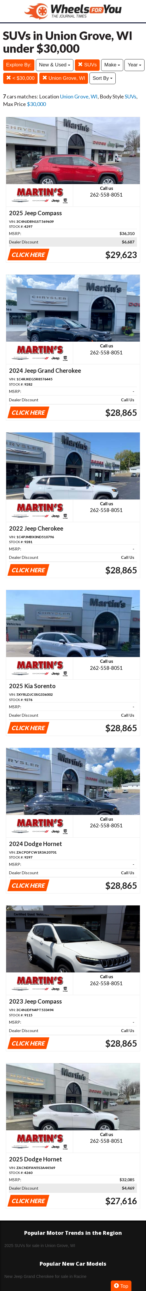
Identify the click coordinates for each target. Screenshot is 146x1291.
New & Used (54, 65)
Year (134, 65)
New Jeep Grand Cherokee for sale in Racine (45, 1276)
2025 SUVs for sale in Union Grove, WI (39, 1245)
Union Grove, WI (63, 78)
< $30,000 (20, 78)
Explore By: (18, 65)
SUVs (87, 65)
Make (112, 65)
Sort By (102, 78)
